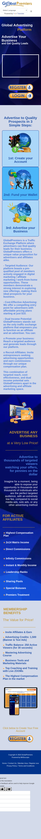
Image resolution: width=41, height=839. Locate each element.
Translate (18, 14)
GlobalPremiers (27, 755)
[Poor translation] (7, 789)
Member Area (23, 763)
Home (4, 763)
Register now (34, 763)
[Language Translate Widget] (14, 10)
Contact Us (12, 763)
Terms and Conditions (26, 766)
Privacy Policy (12, 766)
